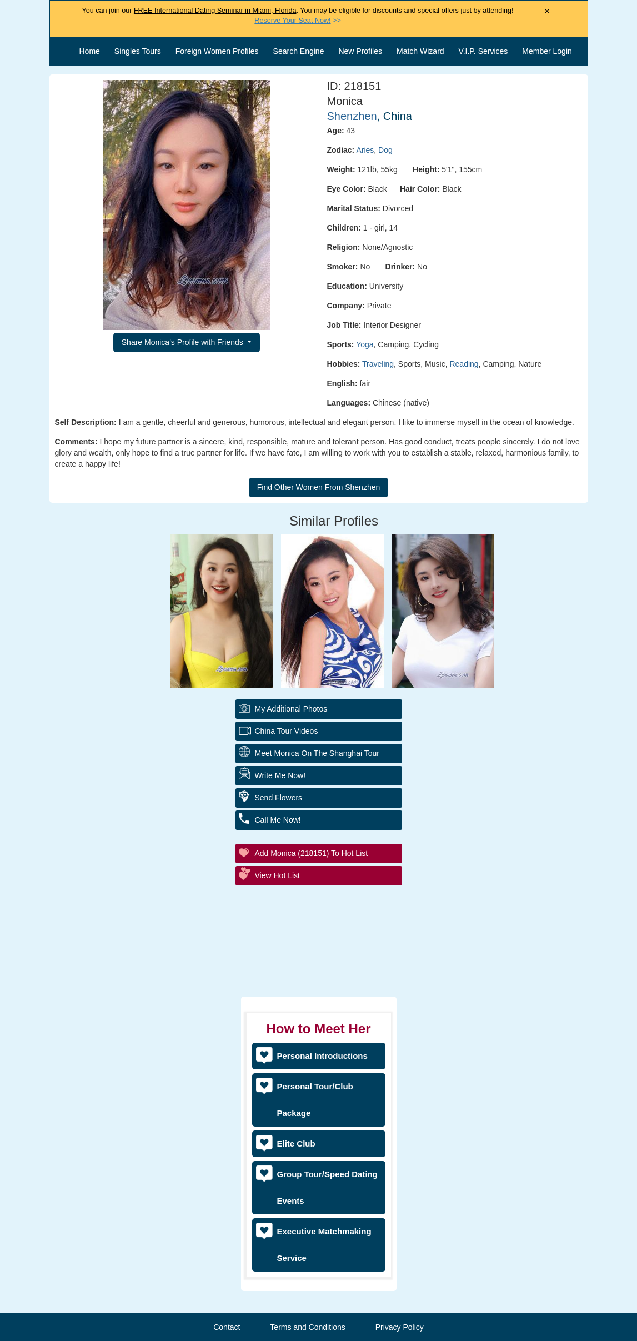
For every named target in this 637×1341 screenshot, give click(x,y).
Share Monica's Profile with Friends (183, 342)
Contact (226, 1327)
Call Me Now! (278, 819)
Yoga (364, 344)
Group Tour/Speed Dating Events (327, 1187)
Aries (365, 150)
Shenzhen (352, 116)
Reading (463, 363)
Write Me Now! (280, 775)
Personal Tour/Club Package (315, 1100)
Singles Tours (137, 51)
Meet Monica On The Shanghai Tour (317, 753)
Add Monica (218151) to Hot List (311, 853)
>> (297, 20)
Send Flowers (279, 797)
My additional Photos (291, 708)
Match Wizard (420, 51)
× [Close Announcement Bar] (547, 11)
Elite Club (296, 1143)
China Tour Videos (286, 731)
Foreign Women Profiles (217, 51)
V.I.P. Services (483, 51)
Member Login (547, 51)
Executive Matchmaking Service (324, 1245)
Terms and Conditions (307, 1327)
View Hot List (277, 875)
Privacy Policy (399, 1327)
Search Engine (298, 51)
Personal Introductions (322, 1055)
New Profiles (360, 51)
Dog (385, 150)
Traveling (378, 363)
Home (89, 51)
